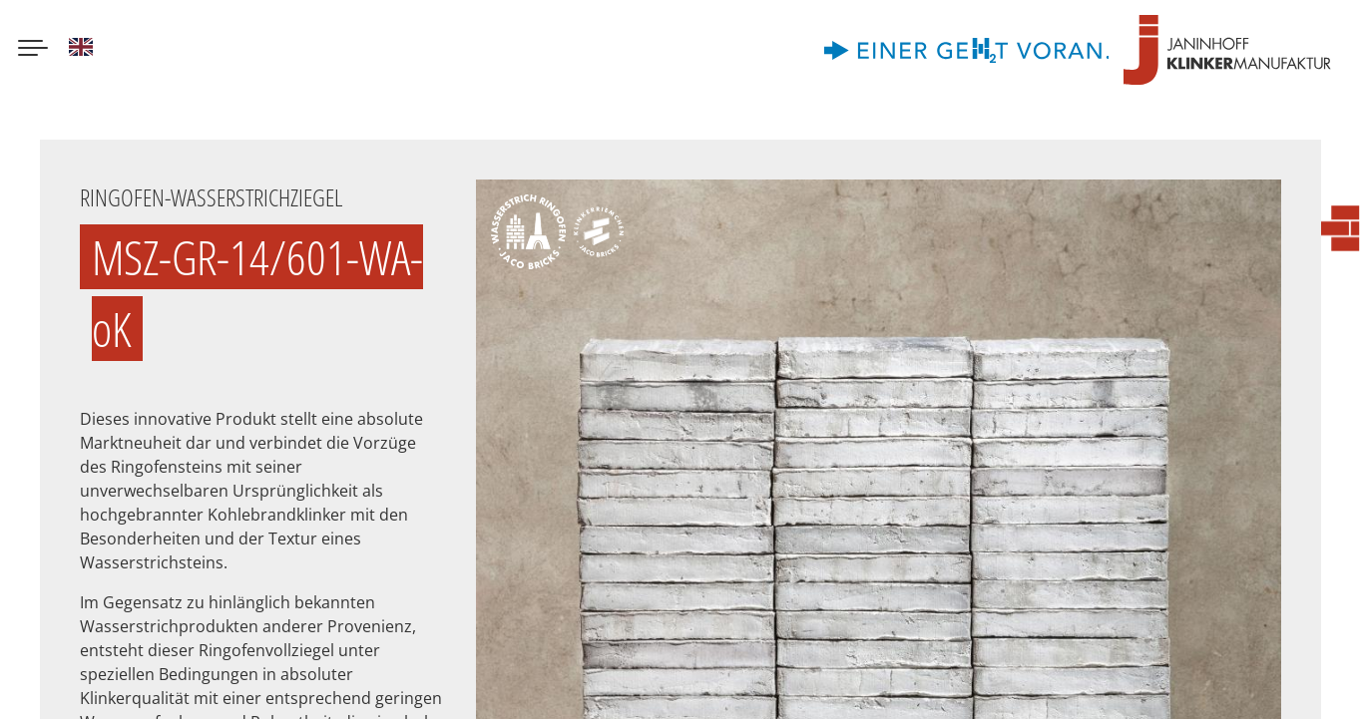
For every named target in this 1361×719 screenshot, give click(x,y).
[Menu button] (33, 50)
